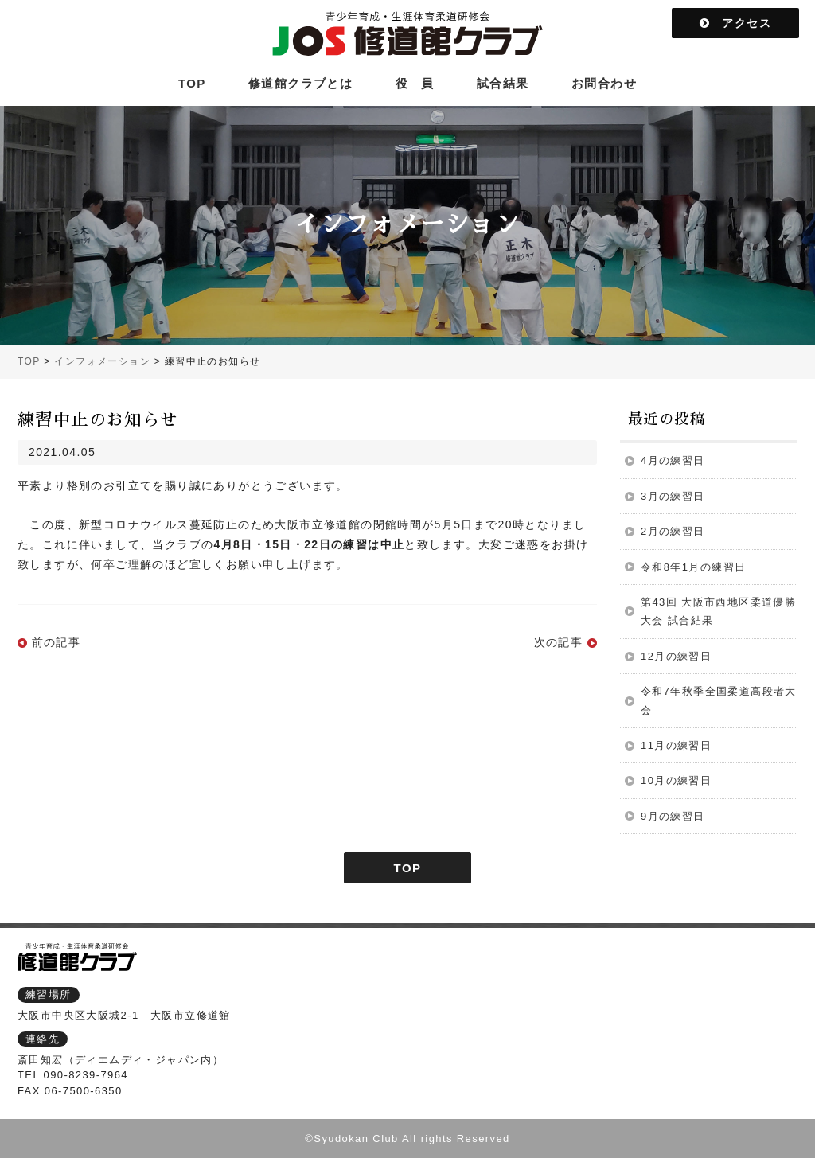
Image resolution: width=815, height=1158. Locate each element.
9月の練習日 (673, 816)
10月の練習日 (676, 780)
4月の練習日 (673, 460)
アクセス (735, 23)
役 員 (415, 83)
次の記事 (558, 642)
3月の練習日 (673, 496)
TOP (192, 83)
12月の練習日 (676, 656)
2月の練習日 (673, 531)
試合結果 (503, 83)
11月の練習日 (676, 745)
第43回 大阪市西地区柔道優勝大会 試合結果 (718, 611)
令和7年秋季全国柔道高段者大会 (719, 700)
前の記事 (56, 642)
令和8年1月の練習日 (693, 567)
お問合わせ (604, 83)
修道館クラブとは (300, 83)
